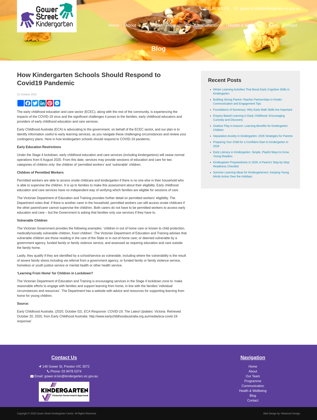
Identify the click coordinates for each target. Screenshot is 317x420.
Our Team (151, 25)
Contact (290, 25)
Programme (176, 25)
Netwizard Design (290, 413)
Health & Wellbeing (245, 25)
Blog (273, 25)
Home (114, 25)
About (131, 25)
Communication (208, 25)
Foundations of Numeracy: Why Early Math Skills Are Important (252, 109)
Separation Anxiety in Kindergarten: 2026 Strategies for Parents (253, 136)
